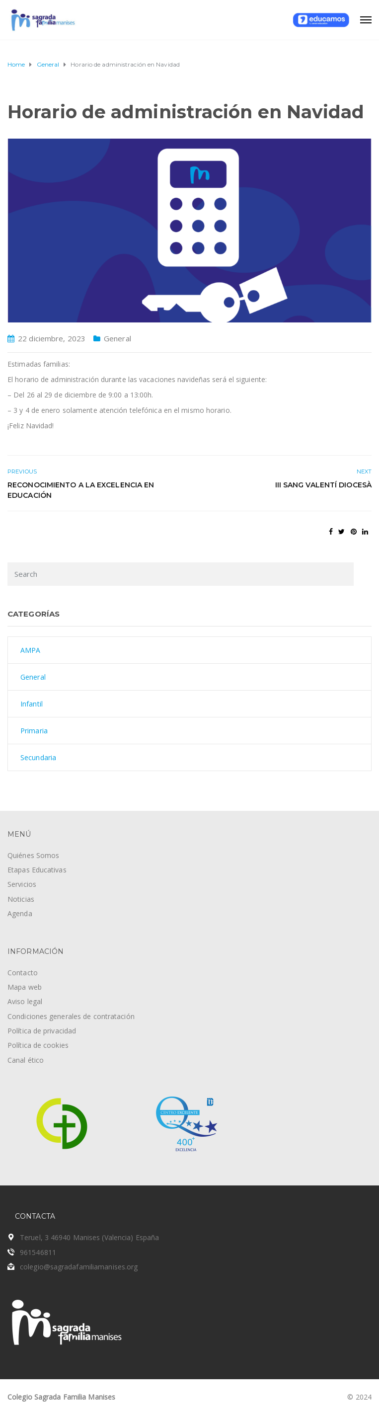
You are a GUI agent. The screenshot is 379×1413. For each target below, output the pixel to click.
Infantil (31, 703)
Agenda (19, 913)
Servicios (21, 884)
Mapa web (24, 987)
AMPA (30, 650)
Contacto (22, 972)
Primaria (34, 730)
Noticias (20, 899)
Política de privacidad (41, 1030)
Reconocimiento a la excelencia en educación (80, 490)
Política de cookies (38, 1045)
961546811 (38, 1252)
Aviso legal (24, 1001)
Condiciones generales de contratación (71, 1016)
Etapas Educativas (37, 869)
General (117, 338)
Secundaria (38, 757)
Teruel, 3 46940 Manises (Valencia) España (89, 1237)
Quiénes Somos (33, 855)
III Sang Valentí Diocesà (323, 484)
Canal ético (25, 1060)
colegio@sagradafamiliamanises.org (79, 1266)
